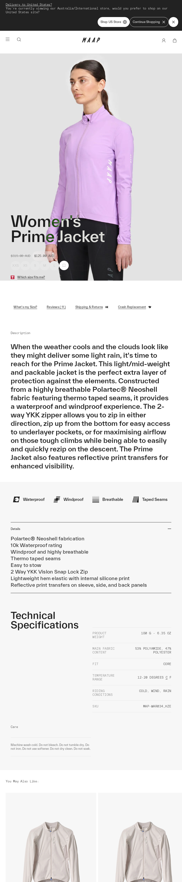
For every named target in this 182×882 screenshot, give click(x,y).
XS (25, 243)
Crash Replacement (135, 284)
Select (78, 243)
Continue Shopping (149, 22)
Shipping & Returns (92, 284)
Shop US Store (113, 22)
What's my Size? (25, 284)
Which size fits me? (31, 254)
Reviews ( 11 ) (56, 284)
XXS (15, 243)
